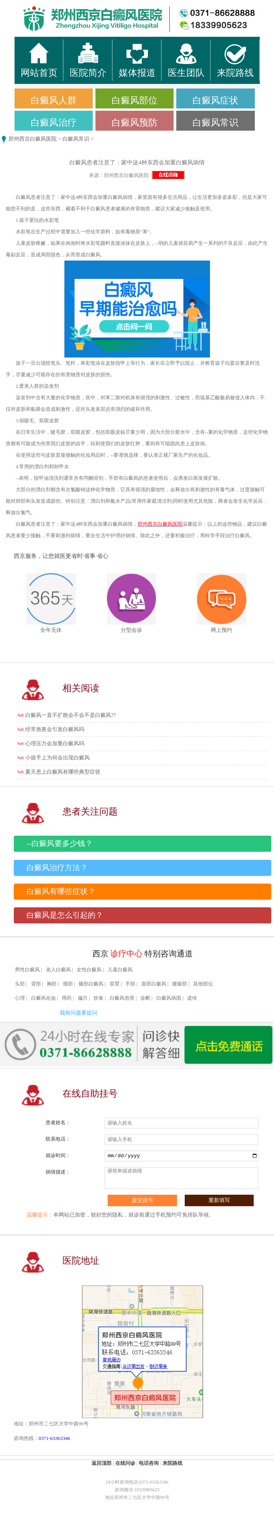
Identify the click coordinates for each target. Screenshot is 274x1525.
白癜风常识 (215, 123)
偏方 (83, 998)
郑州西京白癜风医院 (32, 139)
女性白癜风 (89, 969)
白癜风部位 (135, 100)
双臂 (115, 984)
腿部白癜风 (91, 984)
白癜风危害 (122, 998)
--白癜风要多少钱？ (59, 844)
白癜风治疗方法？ (57, 868)
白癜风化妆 (43, 998)
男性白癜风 (27, 969)
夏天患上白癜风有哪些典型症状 (62, 772)
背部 (36, 984)
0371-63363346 (54, 1438)
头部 (20, 984)
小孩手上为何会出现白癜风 (57, 758)
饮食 (98, 998)
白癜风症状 (215, 100)
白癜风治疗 (54, 123)
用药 (67, 998)
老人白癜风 (58, 969)
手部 (130, 984)
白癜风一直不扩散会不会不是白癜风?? (70, 715)
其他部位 (203, 984)
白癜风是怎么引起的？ (64, 915)
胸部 (52, 984)
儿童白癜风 (120, 969)
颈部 (68, 984)
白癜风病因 (168, 998)
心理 (20, 998)
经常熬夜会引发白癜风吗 (54, 729)
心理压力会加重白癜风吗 (54, 743)
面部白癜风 (153, 984)
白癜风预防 (135, 123)
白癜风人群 (54, 100)
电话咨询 (149, 1463)
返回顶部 (102, 1463)
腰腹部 (179, 984)
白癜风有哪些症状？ (60, 891)
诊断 (145, 998)
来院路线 (172, 1463)
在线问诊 (125, 1463)
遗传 (192, 998)
